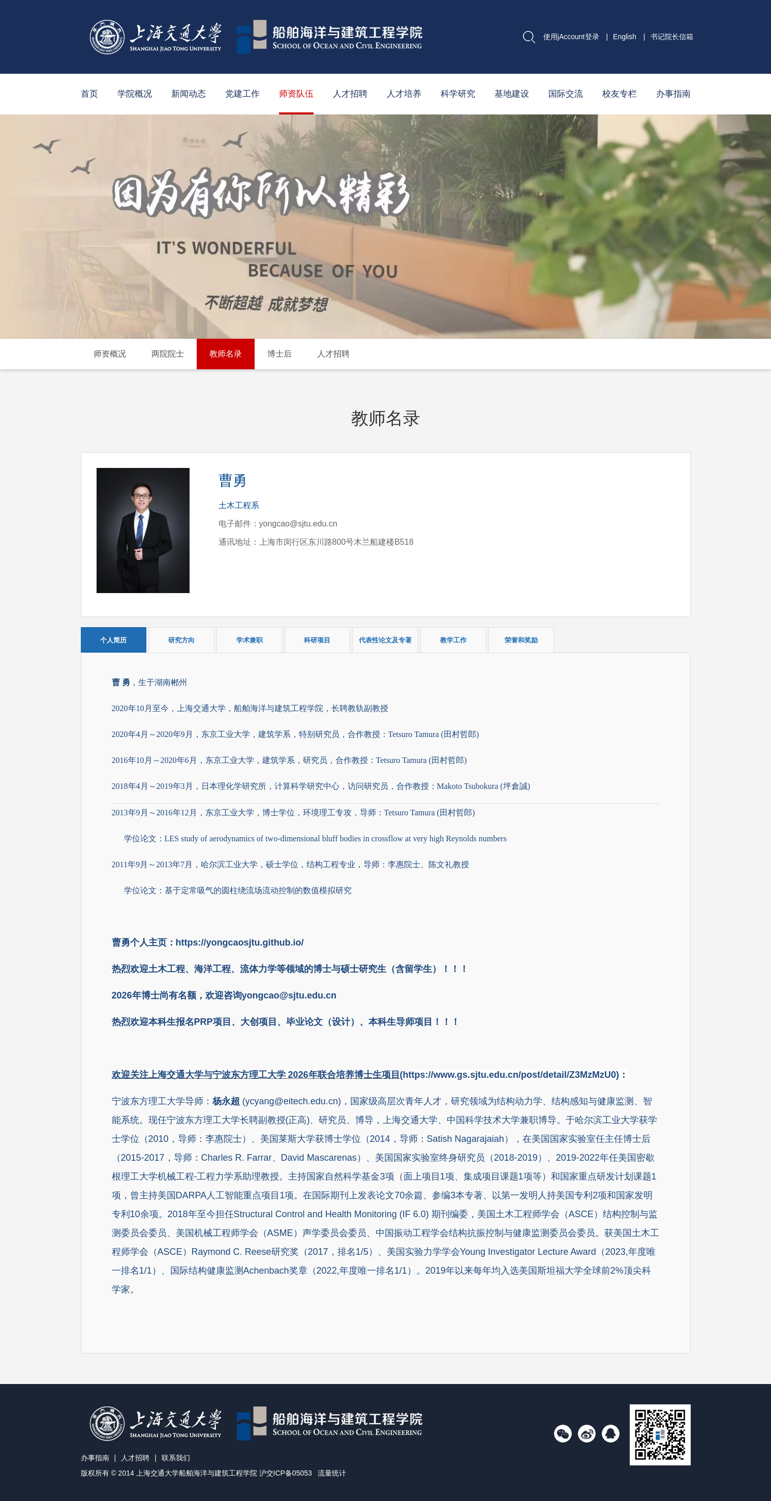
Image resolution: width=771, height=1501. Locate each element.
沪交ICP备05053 (285, 1473)
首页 (89, 94)
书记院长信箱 (672, 37)
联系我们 (176, 1458)
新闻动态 (188, 94)
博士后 (279, 353)
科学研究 (458, 94)
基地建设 (512, 94)
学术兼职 (249, 640)
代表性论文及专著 (385, 640)
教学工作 (453, 640)
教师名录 (225, 353)
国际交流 (565, 94)
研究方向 (181, 640)
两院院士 (167, 353)
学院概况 (134, 94)
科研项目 (317, 640)
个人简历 (113, 640)
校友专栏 (619, 94)
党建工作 (242, 94)
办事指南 (673, 94)
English (624, 37)
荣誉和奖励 (521, 640)
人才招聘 (350, 94)
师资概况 (110, 353)
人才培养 (404, 94)
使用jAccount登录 (571, 37)
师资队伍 (296, 94)
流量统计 (332, 1473)
